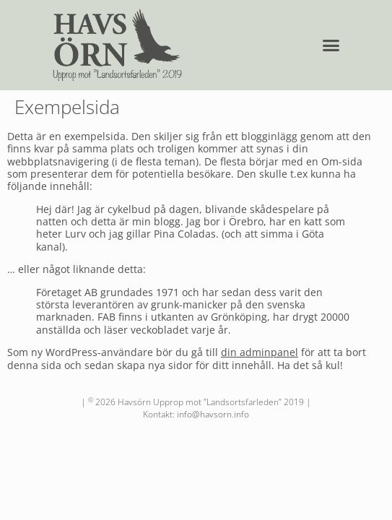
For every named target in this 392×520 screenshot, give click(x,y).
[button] (331, 45)
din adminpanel (259, 352)
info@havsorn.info (213, 414)
